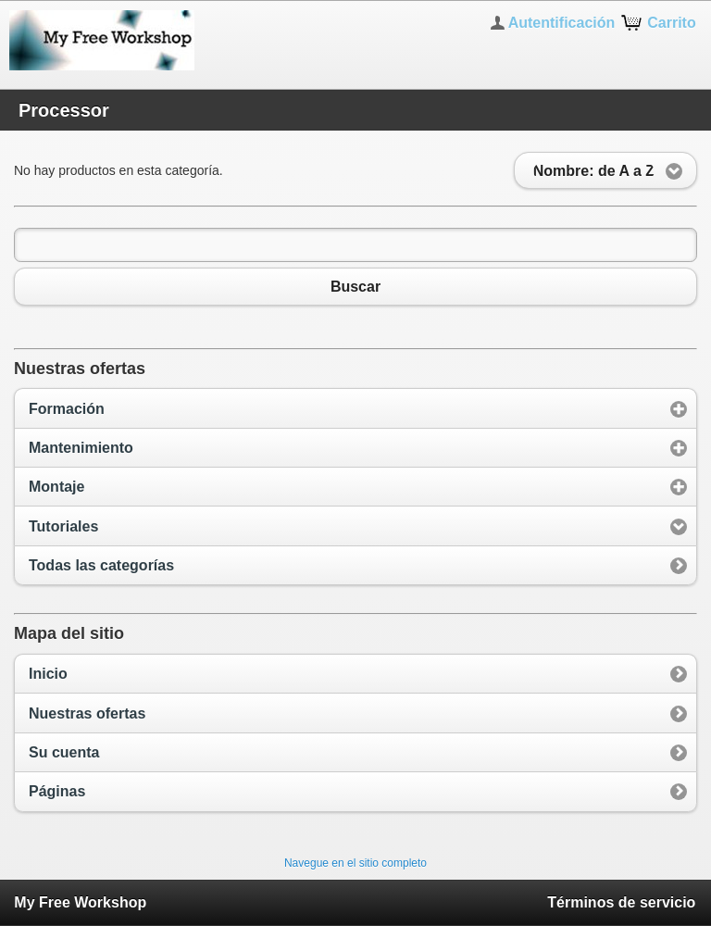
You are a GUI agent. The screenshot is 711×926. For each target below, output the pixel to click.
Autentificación (562, 23)
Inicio (48, 674)
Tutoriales (63, 526)
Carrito (671, 23)
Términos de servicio (621, 902)
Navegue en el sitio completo (355, 863)
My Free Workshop (80, 902)
